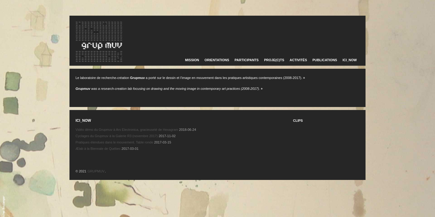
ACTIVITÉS (298, 60)
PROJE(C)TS (274, 60)
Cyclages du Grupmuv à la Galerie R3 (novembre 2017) (117, 136)
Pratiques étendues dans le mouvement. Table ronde (114, 142)
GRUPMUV (96, 171)
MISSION (192, 60)
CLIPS (298, 120)
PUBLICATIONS (324, 60)
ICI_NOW (350, 60)
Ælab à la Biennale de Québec (98, 148)
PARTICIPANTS (247, 60)
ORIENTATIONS (217, 60)
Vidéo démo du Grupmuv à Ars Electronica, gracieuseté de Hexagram (127, 129)
